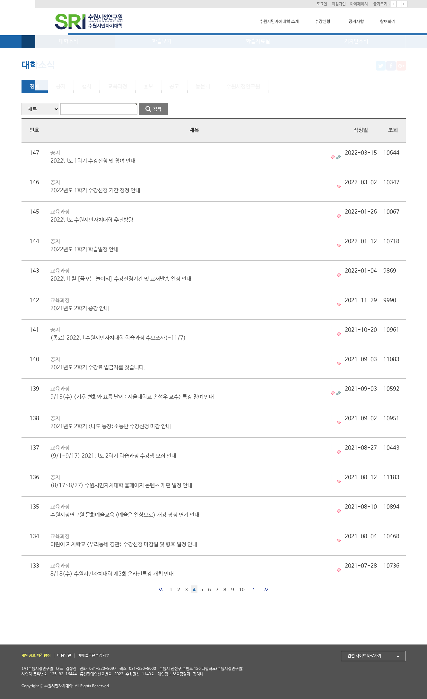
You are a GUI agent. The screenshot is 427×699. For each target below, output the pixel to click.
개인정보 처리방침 (36, 655)
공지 (60, 87)
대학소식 (68, 41)
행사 (87, 87)
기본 (403, 4)
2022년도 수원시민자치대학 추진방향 (91, 220)
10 (242, 590)
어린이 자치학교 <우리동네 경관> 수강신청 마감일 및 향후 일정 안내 (123, 545)
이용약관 (64, 655)
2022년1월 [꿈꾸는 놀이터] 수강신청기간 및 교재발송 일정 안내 (120, 279)
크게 (392, 4)
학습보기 (161, 41)
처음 (161, 589)
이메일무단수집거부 (93, 655)
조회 (393, 130)
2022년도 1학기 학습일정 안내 (84, 250)
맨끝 (266, 589)
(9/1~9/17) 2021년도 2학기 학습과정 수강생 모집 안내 (113, 456)
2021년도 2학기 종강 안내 (79, 309)
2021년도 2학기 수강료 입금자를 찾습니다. (97, 368)
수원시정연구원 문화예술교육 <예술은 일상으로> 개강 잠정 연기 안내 (124, 515)
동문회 (203, 87)
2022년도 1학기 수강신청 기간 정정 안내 (95, 191)
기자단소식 (356, 41)
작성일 (360, 130)
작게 (397, 4)
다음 (253, 589)
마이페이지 (355, 4)
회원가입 (333, 4)
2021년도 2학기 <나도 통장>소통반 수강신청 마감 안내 (110, 427)
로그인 (315, 4)
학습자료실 (258, 41)
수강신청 (321, 21)
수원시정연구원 (243, 87)
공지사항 (354, 21)
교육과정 (117, 87)
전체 (34, 87)
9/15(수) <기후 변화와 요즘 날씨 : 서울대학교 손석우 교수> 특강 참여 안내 (132, 397)
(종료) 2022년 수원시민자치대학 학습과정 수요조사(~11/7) (118, 338)
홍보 (148, 87)
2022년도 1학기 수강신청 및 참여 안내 (92, 161)
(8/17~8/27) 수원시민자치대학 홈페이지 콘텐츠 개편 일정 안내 (121, 486)
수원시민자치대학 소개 (277, 21)
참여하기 (386, 21)
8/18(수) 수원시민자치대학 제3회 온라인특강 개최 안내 (112, 574)
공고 (174, 87)
